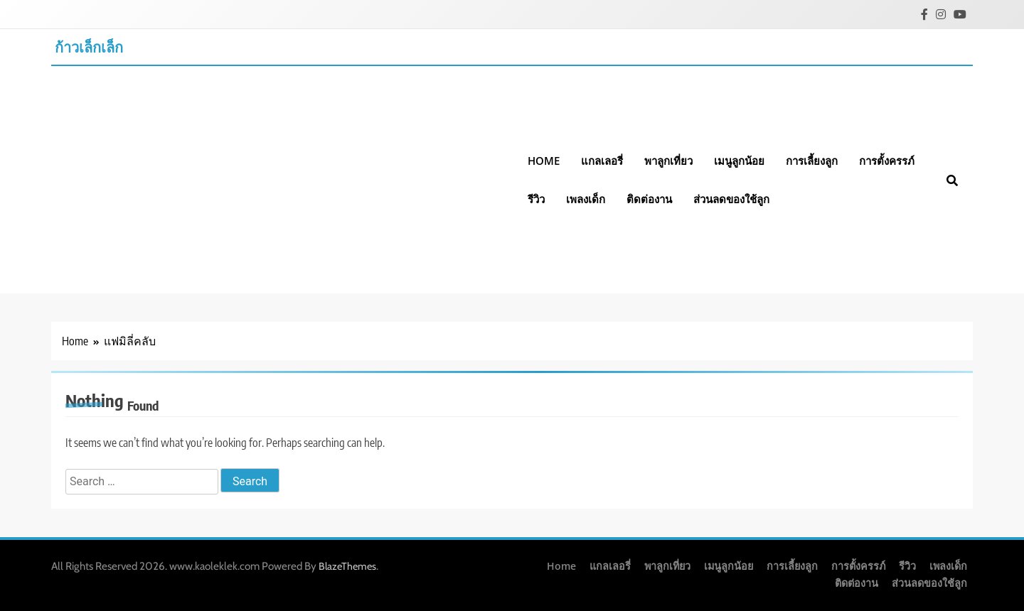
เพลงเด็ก (585, 199)
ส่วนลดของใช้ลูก (731, 199)
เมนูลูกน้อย (739, 160)
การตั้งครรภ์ (886, 160)
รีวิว (536, 199)
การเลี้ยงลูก (812, 160)
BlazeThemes (347, 566)
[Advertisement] (284, 172)
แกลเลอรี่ (602, 160)
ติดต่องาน (649, 199)
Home (544, 160)
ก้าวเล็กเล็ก (89, 46)
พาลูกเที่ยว (668, 160)
